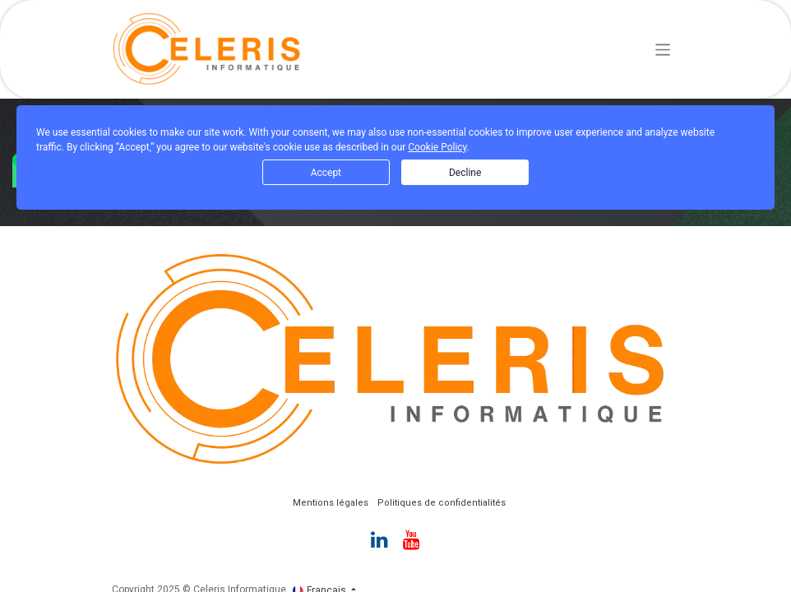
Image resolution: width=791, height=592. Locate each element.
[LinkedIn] (379, 539)
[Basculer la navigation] (663, 49)
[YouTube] (411, 539)
